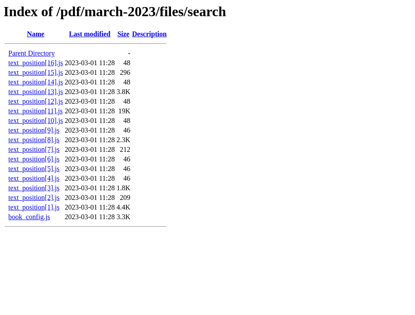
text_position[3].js (33, 188)
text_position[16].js (35, 62)
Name (35, 34)
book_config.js (29, 216)
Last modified (90, 34)
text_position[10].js (35, 120)
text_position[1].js (33, 207)
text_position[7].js (33, 149)
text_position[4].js (33, 178)
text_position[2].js (33, 197)
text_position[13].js (35, 91)
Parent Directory (31, 53)
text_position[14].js (35, 82)
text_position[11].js (35, 111)
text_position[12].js (35, 101)
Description (149, 34)
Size (123, 34)
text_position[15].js (35, 72)
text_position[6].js (33, 159)
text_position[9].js (33, 130)
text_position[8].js (33, 140)
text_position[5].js (33, 168)
